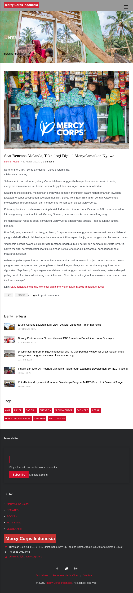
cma (7, 410)
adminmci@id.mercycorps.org (23, 556)
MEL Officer (57, 418)
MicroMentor (64, 410)
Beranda (8, 53)
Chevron (45, 410)
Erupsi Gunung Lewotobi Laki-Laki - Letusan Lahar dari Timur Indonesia (59, 324)
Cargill (31, 410)
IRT (9, 295)
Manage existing (38, 474)
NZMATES (13, 510)
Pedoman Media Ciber (65, 575)
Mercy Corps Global (18, 504)
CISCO (21, 295)
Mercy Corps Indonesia (59, 582)
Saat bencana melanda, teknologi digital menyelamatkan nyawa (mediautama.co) (57, 286)
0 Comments (47, 162)
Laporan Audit (14, 528)
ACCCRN (12, 516)
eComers (82, 410)
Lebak (96, 410)
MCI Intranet (14, 522)
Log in (34, 295)
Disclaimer (42, 575)
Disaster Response (18, 418)
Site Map (88, 575)
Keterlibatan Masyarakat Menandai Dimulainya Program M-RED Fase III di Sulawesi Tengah (71, 382)
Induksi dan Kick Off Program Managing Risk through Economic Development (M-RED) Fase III (73, 368)
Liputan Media (11, 162)
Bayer (18, 410)
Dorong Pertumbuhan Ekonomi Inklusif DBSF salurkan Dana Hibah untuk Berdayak (66, 338)
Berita (18, 53)
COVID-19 (39, 418)
